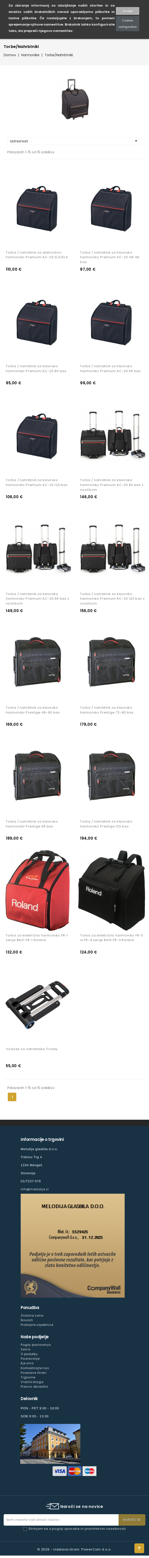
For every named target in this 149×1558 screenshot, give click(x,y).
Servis (26, 1352)
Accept (127, 11)
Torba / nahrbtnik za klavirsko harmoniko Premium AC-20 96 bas (110, 369)
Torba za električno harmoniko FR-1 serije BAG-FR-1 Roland (37, 939)
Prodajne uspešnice (37, 1327)
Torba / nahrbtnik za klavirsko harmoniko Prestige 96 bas (32, 825)
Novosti (27, 1322)
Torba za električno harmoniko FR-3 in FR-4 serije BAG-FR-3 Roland (111, 939)
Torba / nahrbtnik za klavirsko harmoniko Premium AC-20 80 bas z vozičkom (112, 486)
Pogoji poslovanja (36, 1347)
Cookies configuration (127, 23)
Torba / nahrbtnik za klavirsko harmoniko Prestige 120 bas (106, 825)
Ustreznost (74, 141)
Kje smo (27, 1366)
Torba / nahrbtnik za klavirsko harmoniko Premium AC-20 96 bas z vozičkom (37, 600)
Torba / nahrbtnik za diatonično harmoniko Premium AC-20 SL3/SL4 (37, 255)
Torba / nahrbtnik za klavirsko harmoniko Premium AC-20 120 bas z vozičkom (112, 600)
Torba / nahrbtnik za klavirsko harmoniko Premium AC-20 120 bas (37, 483)
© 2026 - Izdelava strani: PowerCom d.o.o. (74, 1551)
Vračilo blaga (32, 1384)
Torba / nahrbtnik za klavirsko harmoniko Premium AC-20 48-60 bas (110, 257)
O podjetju (29, 1356)
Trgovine (28, 1379)
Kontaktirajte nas (35, 1370)
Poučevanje (30, 1361)
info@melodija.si (35, 1192)
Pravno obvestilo (34, 1389)
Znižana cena (32, 1318)
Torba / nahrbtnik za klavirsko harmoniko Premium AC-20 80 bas (36, 369)
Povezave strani (34, 1375)
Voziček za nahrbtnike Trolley (32, 1051)
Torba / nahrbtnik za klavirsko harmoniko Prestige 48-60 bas (33, 711)
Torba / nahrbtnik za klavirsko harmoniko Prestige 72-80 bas (106, 711)
